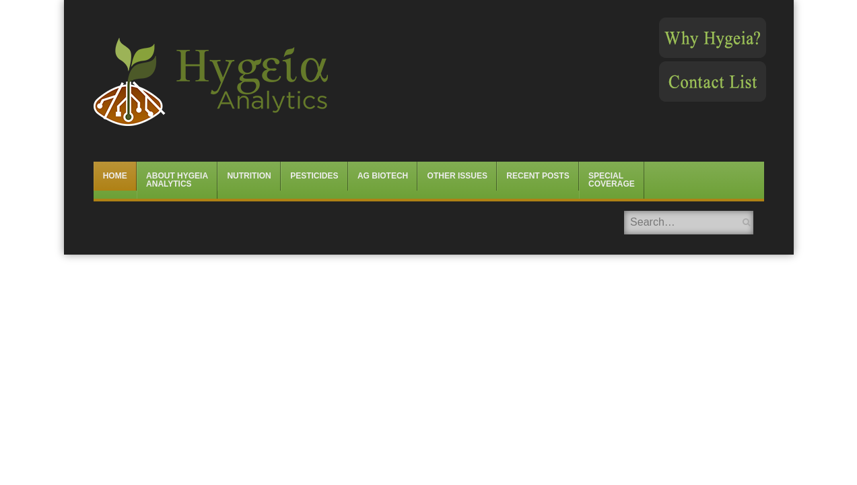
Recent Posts (537, 176)
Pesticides (314, 176)
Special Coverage (611, 180)
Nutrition (249, 176)
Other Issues (457, 176)
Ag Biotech (382, 176)
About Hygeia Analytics (177, 180)
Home (115, 176)
